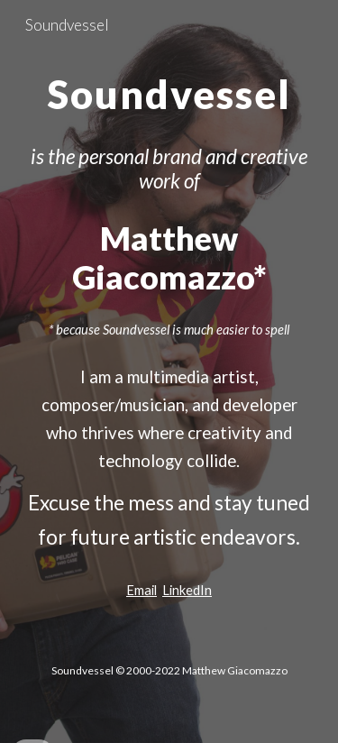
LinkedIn (187, 590)
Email (141, 590)
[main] (169, 90)
